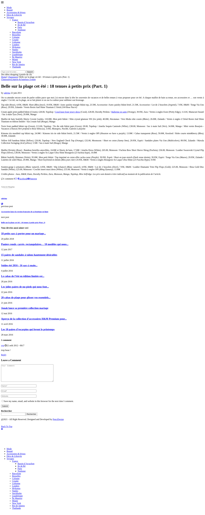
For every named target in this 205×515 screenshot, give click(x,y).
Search (30, 72)
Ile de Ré (22, 25)
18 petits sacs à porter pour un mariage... (23, 233)
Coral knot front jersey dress (67, 112)
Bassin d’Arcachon (26, 22)
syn (2, 345)
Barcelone (16, 32)
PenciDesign (58, 422)
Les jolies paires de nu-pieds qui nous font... (25, 286)
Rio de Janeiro (18, 64)
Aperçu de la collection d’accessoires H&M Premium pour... (34, 318)
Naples (15, 49)
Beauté (10, 10)
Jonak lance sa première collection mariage (24, 308)
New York (16, 62)
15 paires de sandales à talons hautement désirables (29, 254)
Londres (15, 44)
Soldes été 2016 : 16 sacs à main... (19, 265)
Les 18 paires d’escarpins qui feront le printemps (28, 329)
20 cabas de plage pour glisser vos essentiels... (26, 297)
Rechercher (6, 414)
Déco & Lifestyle (14, 15)
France (15, 20)
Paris (20, 27)
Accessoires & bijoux (16, 12)
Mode (9, 7)
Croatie (15, 40)
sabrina (7, 93)
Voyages (10, 17)
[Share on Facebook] (22, 179)
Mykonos (16, 47)
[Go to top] (6, 430)
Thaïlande (16, 67)
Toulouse (22, 30)
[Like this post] (16, 179)
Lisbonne (16, 42)
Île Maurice (17, 57)
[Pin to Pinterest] (32, 179)
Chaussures (13, 77)
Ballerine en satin (119, 112)
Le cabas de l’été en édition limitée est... (22, 276)
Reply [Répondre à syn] (3, 355)
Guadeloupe (17, 54)
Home (3, 77)
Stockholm (17, 52)
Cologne (15, 37)
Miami (15, 59)
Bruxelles (16, 35)
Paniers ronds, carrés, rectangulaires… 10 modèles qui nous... (34, 244)
